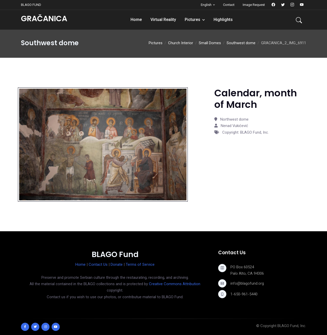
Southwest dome (241, 43)
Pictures (192, 19)
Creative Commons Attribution (174, 284)
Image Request (254, 5)
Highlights (223, 19)
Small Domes (210, 43)
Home (136, 19)
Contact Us (98, 264)
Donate (117, 264)
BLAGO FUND (31, 5)
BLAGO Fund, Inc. (291, 326)
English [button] (206, 5)
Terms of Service (140, 264)
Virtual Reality (163, 19)
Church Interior (180, 43)
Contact (229, 5)
